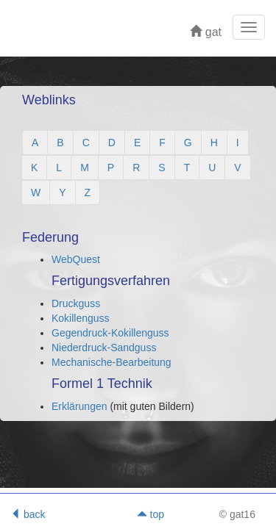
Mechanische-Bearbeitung (111, 362)
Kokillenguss (81, 318)
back (27, 514)
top (150, 514)
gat (206, 32)
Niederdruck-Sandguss (104, 347)
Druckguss (76, 303)
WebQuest (76, 259)
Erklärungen (81, 406)
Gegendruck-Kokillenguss (110, 333)
